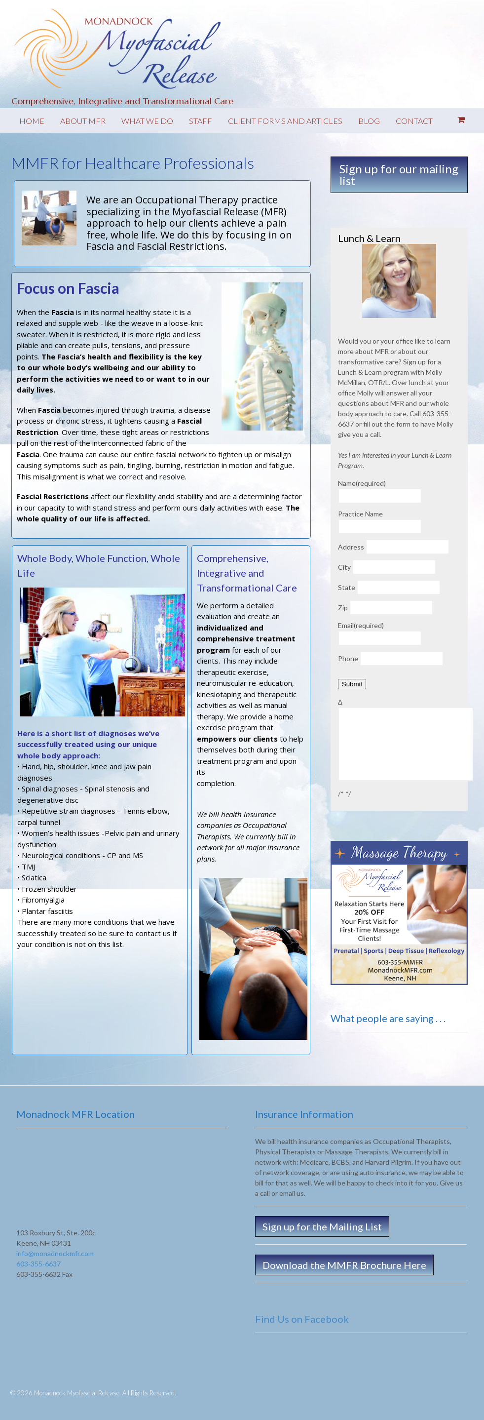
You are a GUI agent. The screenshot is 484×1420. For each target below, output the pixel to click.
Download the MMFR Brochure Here (344, 1265)
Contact (414, 120)
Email (361, 625)
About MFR (83, 120)
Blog (369, 120)
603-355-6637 (38, 1264)
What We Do (147, 120)
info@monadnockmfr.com (55, 1253)
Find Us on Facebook (302, 1319)
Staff (200, 120)
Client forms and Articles (285, 120)
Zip (343, 607)
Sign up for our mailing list (398, 174)
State (346, 587)
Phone (348, 658)
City (344, 567)
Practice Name (360, 514)
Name (362, 483)
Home (31, 120)
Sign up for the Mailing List (322, 1226)
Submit (352, 684)
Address (351, 547)
